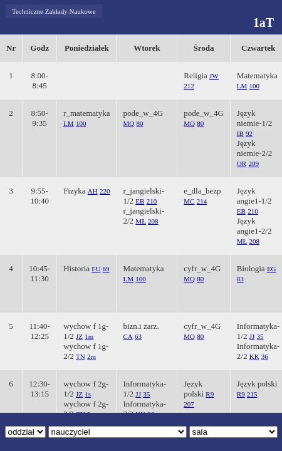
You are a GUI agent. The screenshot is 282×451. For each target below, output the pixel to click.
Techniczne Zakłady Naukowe (54, 11)
